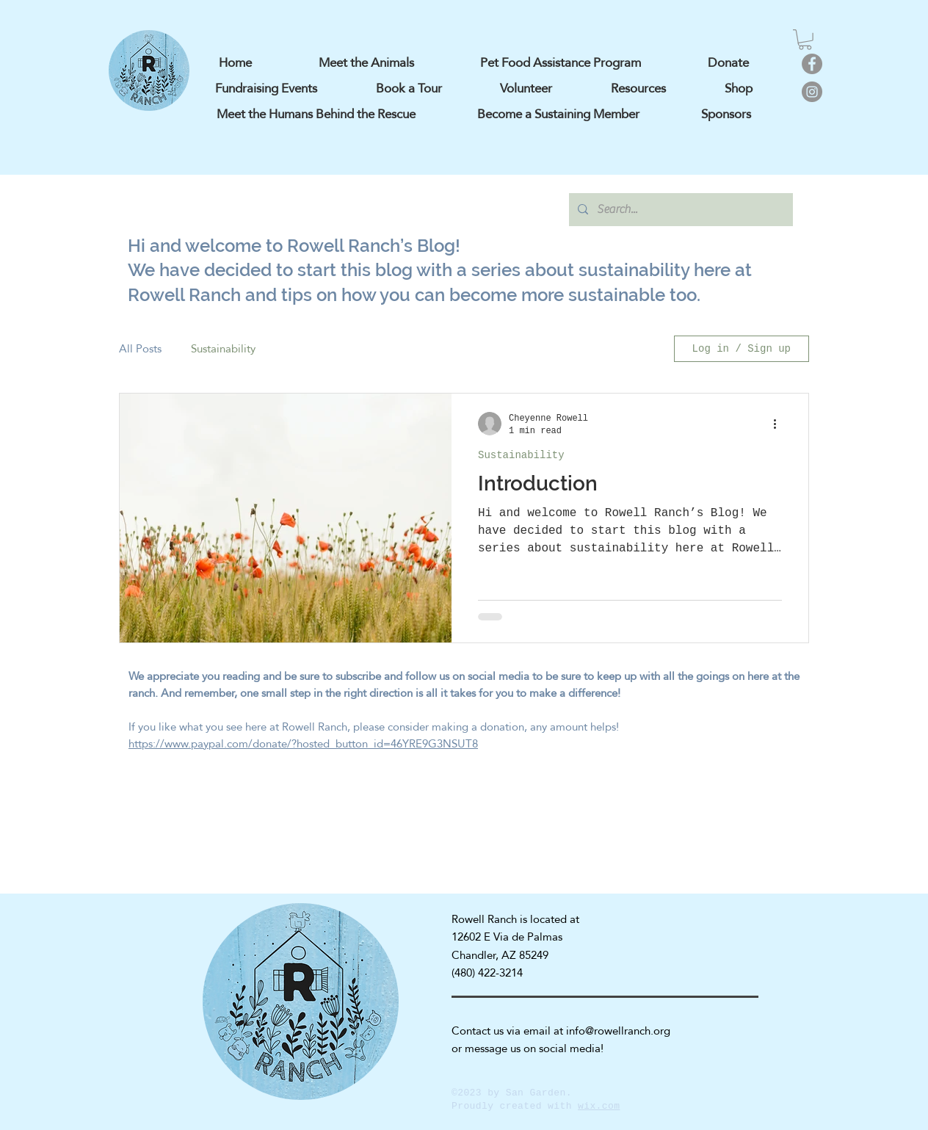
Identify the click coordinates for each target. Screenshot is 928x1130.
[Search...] (679, 209)
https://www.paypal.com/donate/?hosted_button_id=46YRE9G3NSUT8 (303, 743)
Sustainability (223, 348)
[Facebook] (812, 64)
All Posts (140, 348)
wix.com (599, 1106)
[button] (805, 39)
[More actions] (780, 423)
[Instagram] (812, 92)
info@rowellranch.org (618, 1030)
